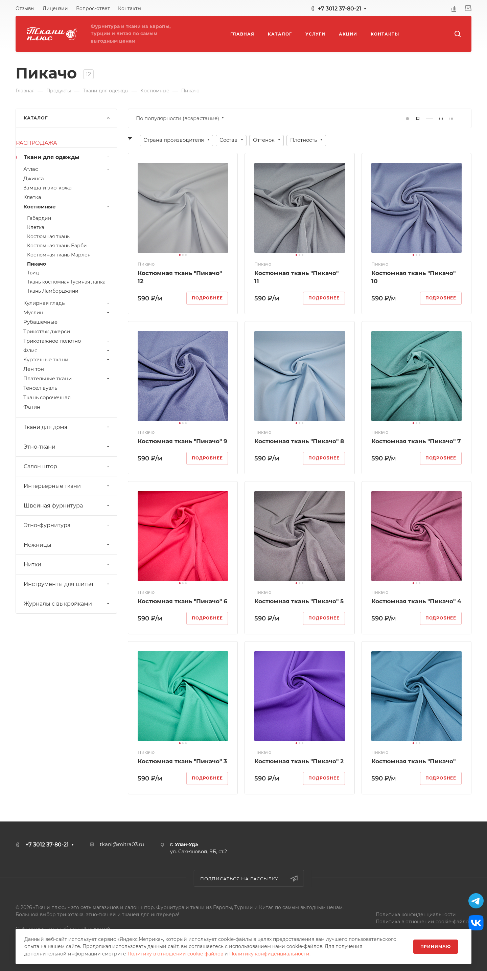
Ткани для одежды (67, 157)
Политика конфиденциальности (416, 914)
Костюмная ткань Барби (57, 245)
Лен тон (33, 369)
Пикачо (36, 264)
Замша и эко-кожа (47, 188)
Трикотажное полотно (67, 341)
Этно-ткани (67, 447)
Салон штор (67, 466)
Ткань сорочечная (47, 397)
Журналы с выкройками (67, 604)
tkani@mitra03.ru (122, 844)
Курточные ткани (67, 360)
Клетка (32, 197)
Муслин (67, 313)
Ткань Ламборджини (52, 291)
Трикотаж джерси (46, 332)
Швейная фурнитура (67, 505)
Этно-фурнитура (67, 525)
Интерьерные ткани (67, 486)
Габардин (39, 218)
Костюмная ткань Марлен (59, 254)
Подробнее (207, 298)
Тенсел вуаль (40, 388)
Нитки (67, 564)
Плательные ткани (67, 379)
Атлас (67, 169)
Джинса (33, 179)
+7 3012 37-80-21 (339, 8)
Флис (67, 350)
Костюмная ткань (48, 236)
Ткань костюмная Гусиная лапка (66, 282)
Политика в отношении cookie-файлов (423, 921)
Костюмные (67, 207)
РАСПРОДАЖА (36, 143)
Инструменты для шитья (67, 584)
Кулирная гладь (67, 303)
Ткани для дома (67, 427)
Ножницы (67, 545)
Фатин (31, 407)
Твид (33, 272)
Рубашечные (40, 322)
